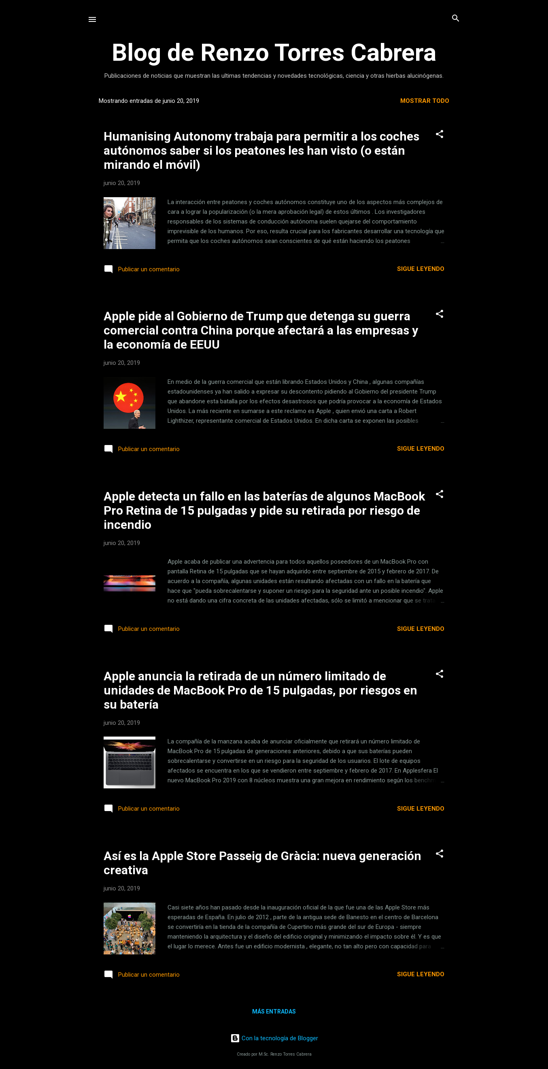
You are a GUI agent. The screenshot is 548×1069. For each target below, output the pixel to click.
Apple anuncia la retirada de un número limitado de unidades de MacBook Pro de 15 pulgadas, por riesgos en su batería (260, 690)
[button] (439, 134)
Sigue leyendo (420, 269)
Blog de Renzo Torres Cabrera (274, 52)
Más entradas (274, 1011)
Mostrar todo (424, 100)
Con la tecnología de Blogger (274, 1038)
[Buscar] (456, 19)
